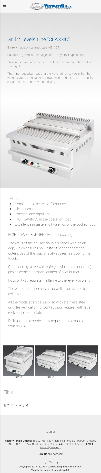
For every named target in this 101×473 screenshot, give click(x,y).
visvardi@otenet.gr (50, 447)
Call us (50, 432)
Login (45, 462)
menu (5, 6)
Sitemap (54, 462)
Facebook (57, 454)
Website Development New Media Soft (50, 470)
